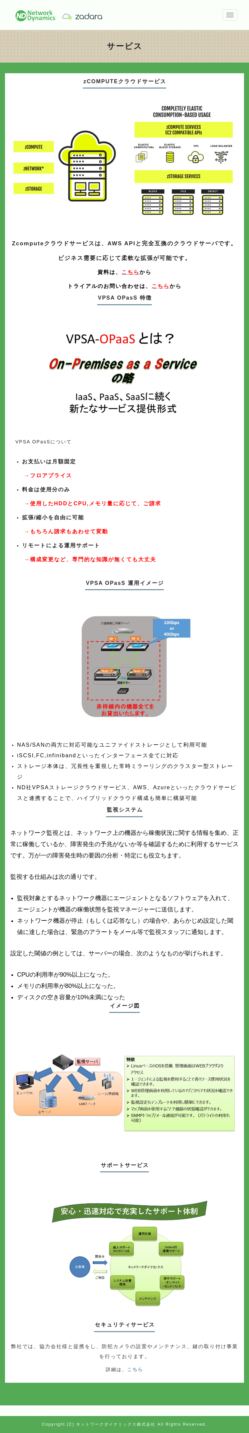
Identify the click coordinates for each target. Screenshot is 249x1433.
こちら (135, 1369)
